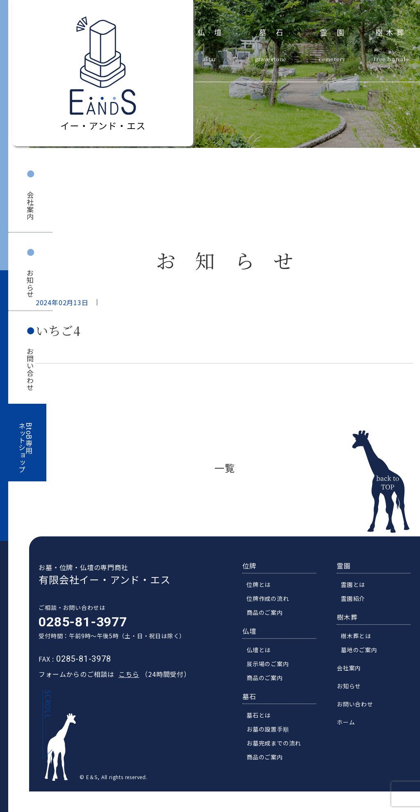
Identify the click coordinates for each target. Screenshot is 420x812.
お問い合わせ (30, 369)
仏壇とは (261, 650)
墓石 (275, 31)
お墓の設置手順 (270, 730)
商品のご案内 (267, 613)
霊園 (336, 31)
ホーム (349, 723)
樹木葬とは (359, 637)
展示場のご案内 (270, 664)
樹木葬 (391, 31)
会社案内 (30, 205)
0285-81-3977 (80, 622)
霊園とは (356, 585)
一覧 (225, 467)
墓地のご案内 (362, 650)
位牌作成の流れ (270, 599)
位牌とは (261, 585)
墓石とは (261, 716)
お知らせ (30, 283)
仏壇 (214, 31)
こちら (126, 675)
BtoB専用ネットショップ (25, 448)
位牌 (252, 566)
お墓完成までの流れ (276, 744)
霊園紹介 (356, 599)
